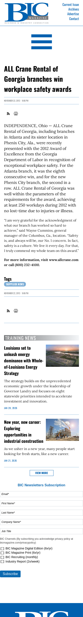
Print (15, 113)
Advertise (73, 13)
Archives (73, 9)
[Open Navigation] (41, 42)
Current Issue (70, 4)
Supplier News (15, 284)
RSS (8, 113)
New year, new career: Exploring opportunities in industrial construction (23, 431)
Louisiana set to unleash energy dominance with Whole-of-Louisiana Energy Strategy (23, 360)
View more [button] (41, 473)
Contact (74, 18)
